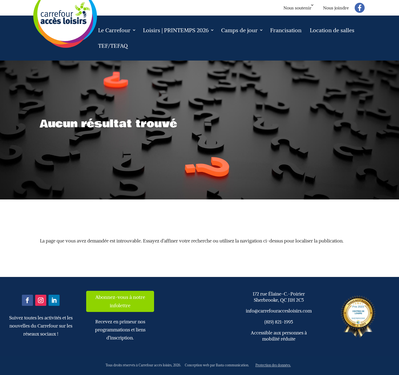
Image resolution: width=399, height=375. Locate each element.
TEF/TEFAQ (113, 45)
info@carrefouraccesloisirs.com (279, 311)
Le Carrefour (114, 30)
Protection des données (272, 365)
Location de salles (332, 30)
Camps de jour (239, 30)
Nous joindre (336, 8)
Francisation (285, 30)
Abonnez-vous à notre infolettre (120, 301)
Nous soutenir (297, 8)
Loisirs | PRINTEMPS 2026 (176, 30)
